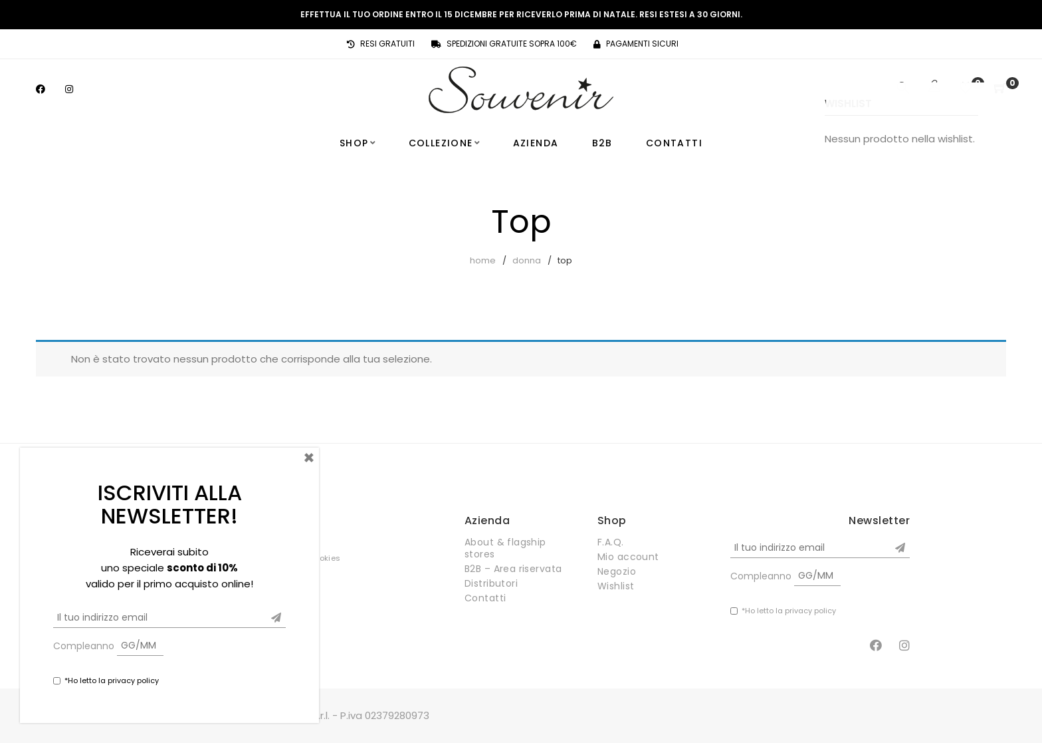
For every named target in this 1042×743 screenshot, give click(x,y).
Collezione (441, 143)
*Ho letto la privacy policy (789, 610)
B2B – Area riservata (513, 568)
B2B (602, 143)
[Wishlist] (966, 88)
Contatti (674, 143)
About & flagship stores (505, 548)
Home (483, 260)
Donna (526, 260)
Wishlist (615, 586)
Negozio (616, 571)
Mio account (628, 556)
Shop (354, 143)
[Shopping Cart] (1000, 88)
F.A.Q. (610, 542)
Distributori (491, 583)
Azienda (536, 143)
